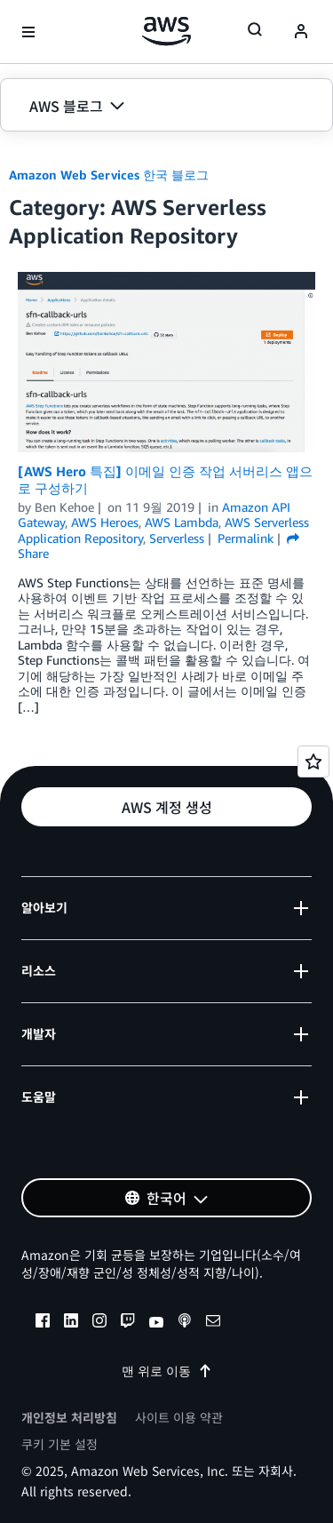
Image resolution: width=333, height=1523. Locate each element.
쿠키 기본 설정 (59, 1444)
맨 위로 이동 (167, 1370)
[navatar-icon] (301, 32)
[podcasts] (185, 1323)
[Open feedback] (313, 761)
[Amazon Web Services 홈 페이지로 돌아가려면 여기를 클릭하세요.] (166, 31)
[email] (213, 1323)
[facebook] (43, 1323)
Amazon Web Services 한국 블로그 (109, 174)
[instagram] (99, 1323)
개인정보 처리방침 (69, 1417)
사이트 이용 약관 (179, 1417)
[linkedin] (71, 1323)
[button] (166, 105)
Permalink (246, 538)
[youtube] (156, 1323)
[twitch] (128, 1323)
